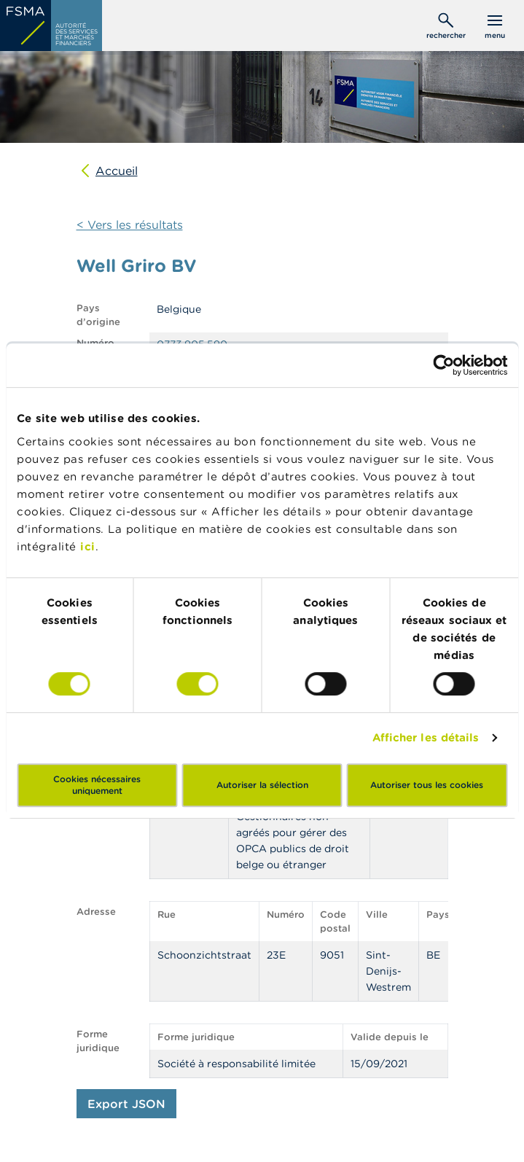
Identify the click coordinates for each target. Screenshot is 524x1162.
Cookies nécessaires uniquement (97, 784)
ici (87, 546)
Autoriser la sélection (262, 784)
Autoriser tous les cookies (426, 784)
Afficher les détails (426, 737)
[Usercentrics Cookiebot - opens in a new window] (443, 365)
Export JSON (126, 1103)
